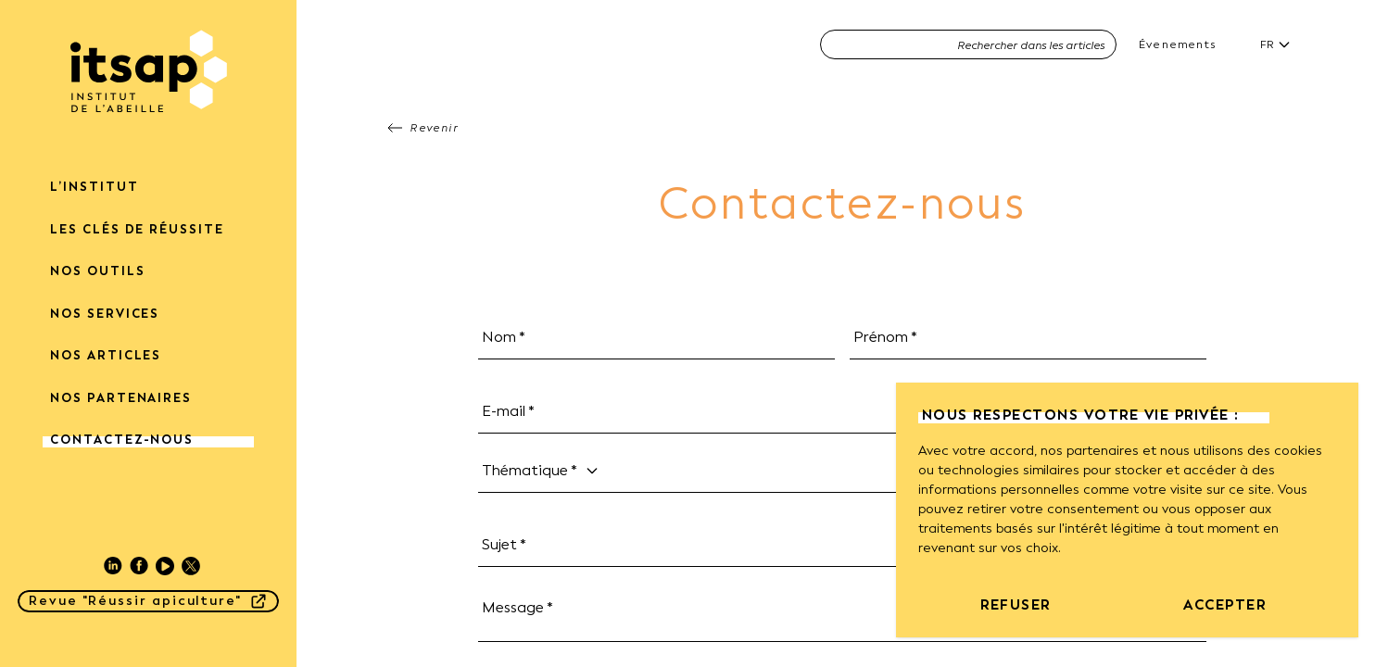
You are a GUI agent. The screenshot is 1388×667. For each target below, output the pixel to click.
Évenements (1177, 44)
